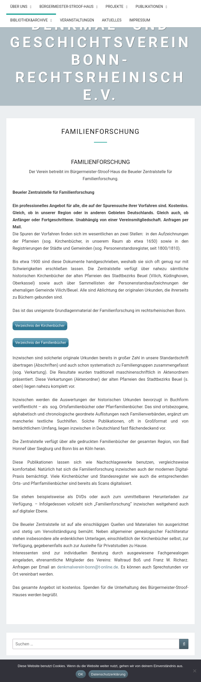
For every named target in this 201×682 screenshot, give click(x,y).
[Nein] (194, 670)
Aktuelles (111, 20)
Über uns (18, 6)
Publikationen (149, 6)
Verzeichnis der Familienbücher (40, 342)
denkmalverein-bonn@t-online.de (87, 567)
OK (80, 674)
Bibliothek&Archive (29, 20)
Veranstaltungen (77, 20)
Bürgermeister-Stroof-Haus (66, 6)
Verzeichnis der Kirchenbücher (40, 325)
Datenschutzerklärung (108, 674)
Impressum (139, 20)
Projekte (115, 6)
